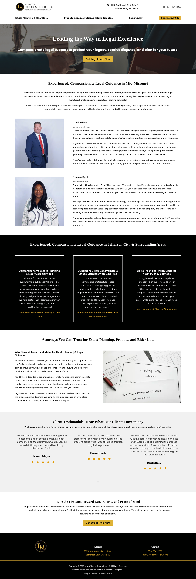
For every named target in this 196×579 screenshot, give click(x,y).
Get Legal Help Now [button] (98, 59)
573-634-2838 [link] (172, 6)
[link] (35, 12)
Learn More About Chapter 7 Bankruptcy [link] (156, 309)
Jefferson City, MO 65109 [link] (126, 8)
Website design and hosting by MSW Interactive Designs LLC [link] (98, 569)
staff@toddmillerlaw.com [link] (155, 554)
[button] (98, 482)
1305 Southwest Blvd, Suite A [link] (122, 5)
